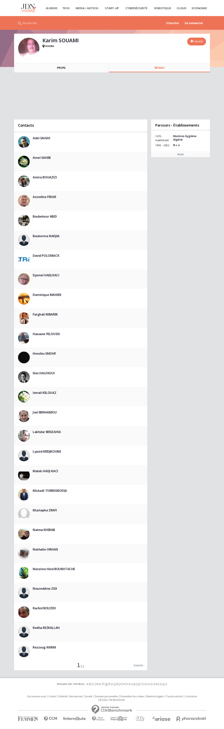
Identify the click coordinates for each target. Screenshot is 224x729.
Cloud (181, 8)
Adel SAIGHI (41, 138)
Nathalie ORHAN (45, 549)
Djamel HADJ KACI (46, 275)
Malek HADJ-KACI (45, 471)
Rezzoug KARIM (44, 647)
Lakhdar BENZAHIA (47, 432)
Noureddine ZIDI (45, 588)
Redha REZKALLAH (46, 628)
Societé (88, 696)
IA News (52, 8)
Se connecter (194, 23)
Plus (180, 154)
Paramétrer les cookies (132, 696)
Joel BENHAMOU (45, 412)
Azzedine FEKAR (44, 197)
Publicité (63, 696)
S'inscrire (172, 23)
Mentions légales (155, 696)
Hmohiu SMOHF (44, 353)
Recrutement (76, 696)
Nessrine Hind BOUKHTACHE (54, 569)
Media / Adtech (87, 8)
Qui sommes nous (36, 696)
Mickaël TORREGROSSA (50, 490)
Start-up (112, 8)
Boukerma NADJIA (46, 236)
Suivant (138, 665)
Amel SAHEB (42, 158)
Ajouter (198, 41)
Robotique (162, 8)
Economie (199, 8)
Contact (52, 696)
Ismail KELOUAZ (44, 393)
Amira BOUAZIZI (45, 177)
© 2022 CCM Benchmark (112, 700)
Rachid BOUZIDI (44, 608)
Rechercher (30, 23)
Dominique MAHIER (47, 295)
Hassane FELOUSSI (46, 334)
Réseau (159, 68)
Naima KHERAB (44, 530)
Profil (61, 68)
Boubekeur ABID (45, 216)
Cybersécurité (136, 8)
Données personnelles (106, 696)
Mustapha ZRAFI (45, 510)
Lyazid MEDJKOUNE (47, 451)
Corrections (191, 696)
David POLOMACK (46, 255)
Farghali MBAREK (45, 314)
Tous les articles (174, 696)
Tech (66, 8)
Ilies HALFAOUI (44, 373)
